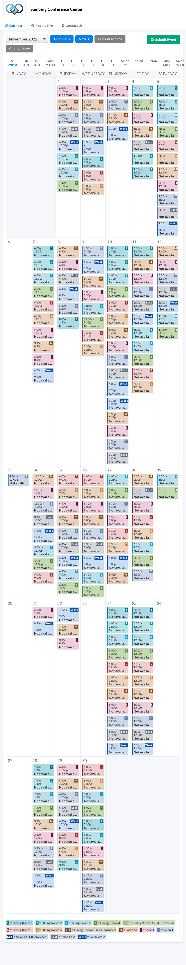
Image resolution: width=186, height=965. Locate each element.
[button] (68, 157)
